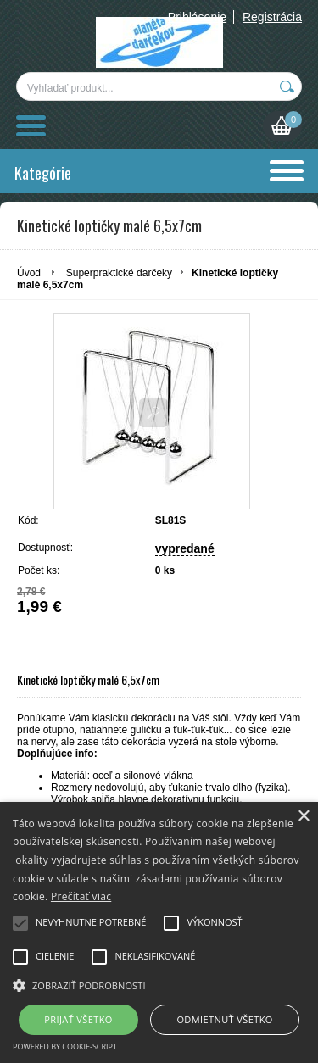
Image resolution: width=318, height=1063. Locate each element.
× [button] (303, 816)
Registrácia (272, 17)
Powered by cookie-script (65, 1046)
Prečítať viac (81, 896)
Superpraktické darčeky (119, 273)
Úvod (29, 273)
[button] (159, 984)
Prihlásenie (197, 17)
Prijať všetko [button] (78, 1019)
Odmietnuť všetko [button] (224, 1019)
